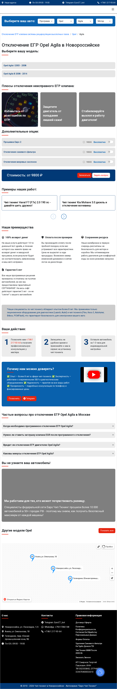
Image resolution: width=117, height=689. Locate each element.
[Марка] (65, 21)
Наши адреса (10, 3)
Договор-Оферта (83, 622)
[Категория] (46, 21)
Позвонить (14, 398)
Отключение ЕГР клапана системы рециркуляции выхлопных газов (35, 34)
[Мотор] (104, 21)
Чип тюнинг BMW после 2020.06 (86, 651)
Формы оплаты (83, 639)
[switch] (110, 141)
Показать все (107, 530)
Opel (74, 34)
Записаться (84, 175)
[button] (63, 216)
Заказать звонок (83, 657)
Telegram (29, 398)
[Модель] (85, 21)
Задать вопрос (101, 175)
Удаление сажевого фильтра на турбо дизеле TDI (89, 644)
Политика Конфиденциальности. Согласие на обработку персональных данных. (86, 631)
